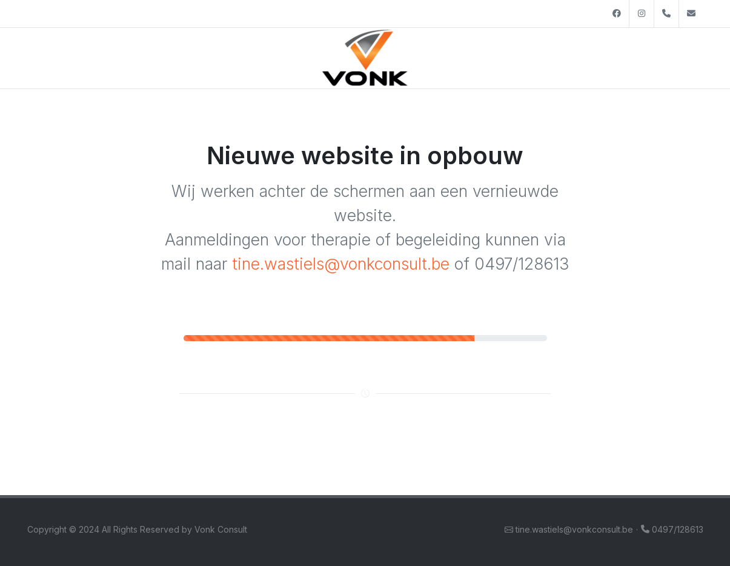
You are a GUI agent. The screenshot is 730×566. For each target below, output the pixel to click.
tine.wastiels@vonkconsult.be (341, 263)
